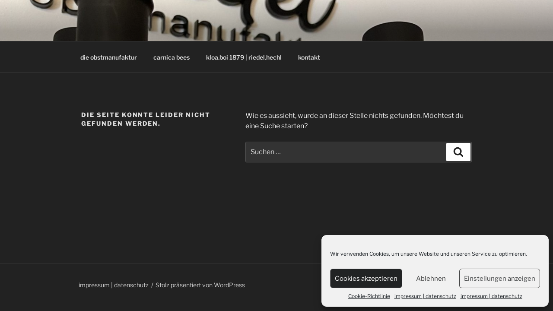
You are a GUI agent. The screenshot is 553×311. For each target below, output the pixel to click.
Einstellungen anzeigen (499, 278)
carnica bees (171, 57)
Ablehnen (431, 278)
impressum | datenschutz (425, 296)
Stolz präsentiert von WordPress (200, 285)
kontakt (309, 57)
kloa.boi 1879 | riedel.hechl (244, 57)
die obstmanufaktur (108, 57)
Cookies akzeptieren (366, 278)
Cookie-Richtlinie (369, 296)
